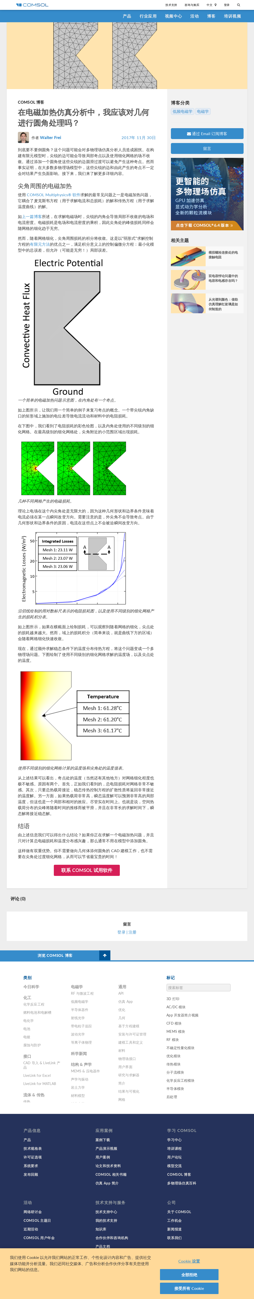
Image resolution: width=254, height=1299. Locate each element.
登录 (227, 5)
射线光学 (78, 1017)
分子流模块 (175, 1072)
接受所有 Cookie (189, 1290)
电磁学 (203, 111)
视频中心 (173, 16)
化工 (27, 997)
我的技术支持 (106, 1220)
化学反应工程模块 (180, 1080)
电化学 (28, 1020)
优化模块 (173, 1055)
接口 (27, 1056)
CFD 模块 (174, 1023)
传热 (26, 1101)
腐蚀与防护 (32, 1044)
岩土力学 (78, 1087)
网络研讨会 (33, 1211)
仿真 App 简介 (107, 1182)
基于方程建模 (128, 1025)
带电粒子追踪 (81, 1025)
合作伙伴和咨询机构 (111, 1237)
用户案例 (102, 1157)
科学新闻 (79, 1053)
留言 (207, 148)
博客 (211, 16)
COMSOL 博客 (31, 102)
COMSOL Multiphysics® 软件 (53, 194)
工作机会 (174, 1220)
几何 (121, 1017)
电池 (26, 1028)
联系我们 (174, 1237)
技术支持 (171, 5)
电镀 (26, 1036)
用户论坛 (174, 1157)
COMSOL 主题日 (37, 1220)
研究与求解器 (128, 1074)
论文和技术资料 (108, 1165)
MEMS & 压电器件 (85, 1070)
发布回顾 (31, 1174)
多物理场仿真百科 (181, 1182)
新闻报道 (174, 1229)
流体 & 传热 (33, 1095)
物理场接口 (127, 1058)
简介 (121, 1083)
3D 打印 (172, 998)
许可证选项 (33, 1157)
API (121, 993)
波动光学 (78, 1034)
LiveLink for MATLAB (39, 1083)
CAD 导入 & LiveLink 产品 (41, 1065)
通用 (122, 986)
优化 (121, 1009)
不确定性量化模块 (180, 1047)
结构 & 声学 (81, 1064)
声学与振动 (80, 1079)
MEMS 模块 (175, 1031)
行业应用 (148, 16)
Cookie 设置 (189, 1263)
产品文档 (102, 1246)
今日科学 (31, 986)
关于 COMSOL (179, 1211)
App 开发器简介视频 (182, 1014)
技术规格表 (33, 1148)
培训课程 (174, 1148)
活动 (194, 16)
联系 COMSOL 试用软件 (86, 870)
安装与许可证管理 (132, 1034)
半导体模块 (175, 1088)
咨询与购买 (192, 5)
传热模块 (173, 1063)
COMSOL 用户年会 (39, 1237)
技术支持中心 (106, 1211)
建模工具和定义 (130, 1042)
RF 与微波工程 (82, 993)
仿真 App (125, 1001)
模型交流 (174, 1165)
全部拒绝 (189, 1276)
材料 (121, 1050)
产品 (127, 16)
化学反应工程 (33, 1004)
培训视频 (232, 16)
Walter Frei (50, 137)
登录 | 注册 (126, 932)
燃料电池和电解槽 (37, 1012)
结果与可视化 (128, 1091)
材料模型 (78, 1095)
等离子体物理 (81, 1042)
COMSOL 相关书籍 (111, 1174)
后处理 (171, 1096)
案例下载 (102, 1139)
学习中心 (174, 1139)
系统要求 (31, 1165)
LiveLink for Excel (37, 1075)
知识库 (100, 1229)
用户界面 (125, 1066)
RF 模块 (172, 1039)
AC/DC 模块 (176, 1006)
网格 (121, 1099)
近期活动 (31, 1229)
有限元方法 (40, 244)
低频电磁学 (182, 111)
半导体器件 (80, 1009)
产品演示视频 (106, 1148)
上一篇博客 (32, 216)
